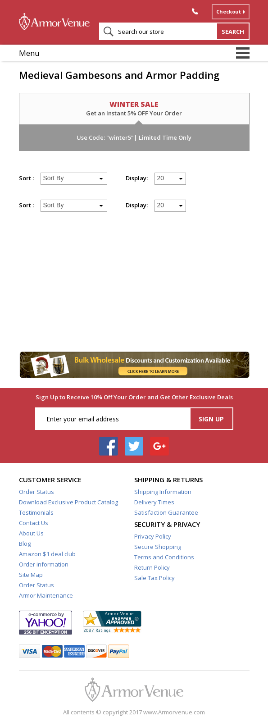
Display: (137, 178)
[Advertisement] (134, 286)
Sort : (26, 178)
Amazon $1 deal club (47, 554)
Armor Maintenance (46, 595)
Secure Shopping (157, 547)
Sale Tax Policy (154, 578)
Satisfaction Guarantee (166, 512)
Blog (25, 543)
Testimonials (36, 512)
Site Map (31, 575)
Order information (43, 564)
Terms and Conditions (164, 557)
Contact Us (33, 523)
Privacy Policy (152, 536)
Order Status (36, 492)
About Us (31, 533)
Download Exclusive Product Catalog (68, 502)
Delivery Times (154, 502)
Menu (29, 53)
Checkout (228, 11)
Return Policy (152, 567)
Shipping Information (162, 492)
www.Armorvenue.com (174, 712)
